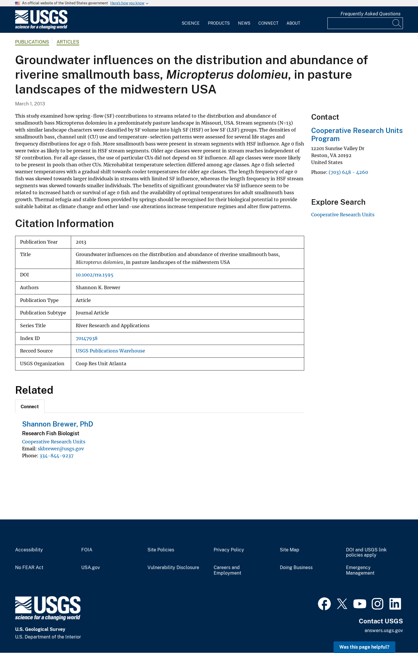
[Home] (41, 28)
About (293, 23)
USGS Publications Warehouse (110, 351)
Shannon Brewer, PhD (57, 424)
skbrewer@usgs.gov (61, 448)
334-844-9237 (56, 455)
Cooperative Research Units (53, 442)
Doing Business (296, 567)
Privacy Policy (229, 550)
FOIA (86, 550)
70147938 (87, 338)
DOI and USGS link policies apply (366, 552)
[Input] (365, 23)
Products (219, 23)
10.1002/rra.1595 (94, 275)
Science (191, 23)
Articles (68, 42)
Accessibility (29, 550)
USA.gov (90, 567)
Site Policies (160, 550)
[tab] (29, 406)
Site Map (289, 550)
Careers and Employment (227, 570)
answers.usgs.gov (384, 630)
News (244, 23)
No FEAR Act (29, 567)
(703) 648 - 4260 (348, 172)
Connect (268, 23)
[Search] (397, 23)
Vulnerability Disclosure (173, 567)
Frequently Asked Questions (370, 14)
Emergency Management (360, 570)
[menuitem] (191, 20)
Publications (32, 42)
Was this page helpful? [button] (364, 647)
